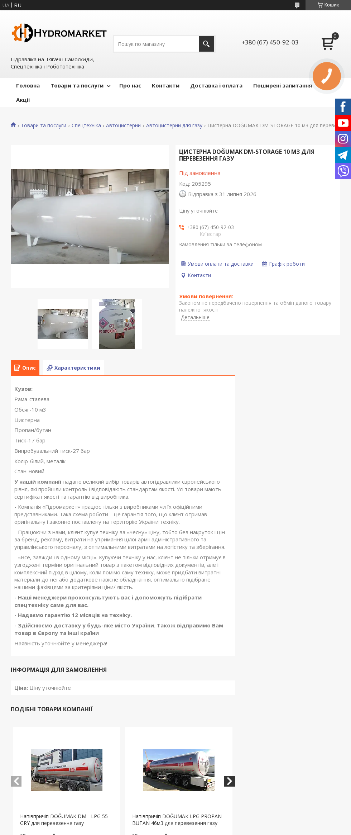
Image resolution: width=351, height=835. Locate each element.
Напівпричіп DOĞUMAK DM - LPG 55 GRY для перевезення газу (64, 819)
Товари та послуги (77, 85)
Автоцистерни (123, 125)
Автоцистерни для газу (174, 125)
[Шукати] (206, 44)
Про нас (130, 85)
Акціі (23, 99)
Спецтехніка (86, 125)
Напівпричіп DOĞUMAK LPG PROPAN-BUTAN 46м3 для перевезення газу (177, 819)
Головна (28, 85)
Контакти (165, 85)
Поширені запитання (282, 85)
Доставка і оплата (216, 85)
